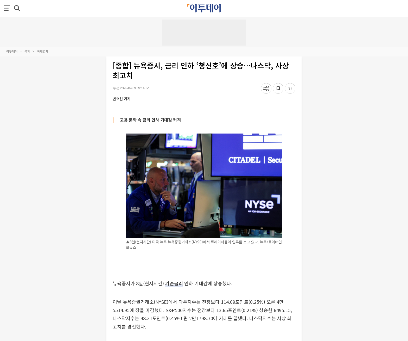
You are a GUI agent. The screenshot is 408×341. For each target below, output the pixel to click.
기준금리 (174, 283)
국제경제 (42, 51)
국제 (27, 51)
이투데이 (12, 51)
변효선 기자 (122, 98)
